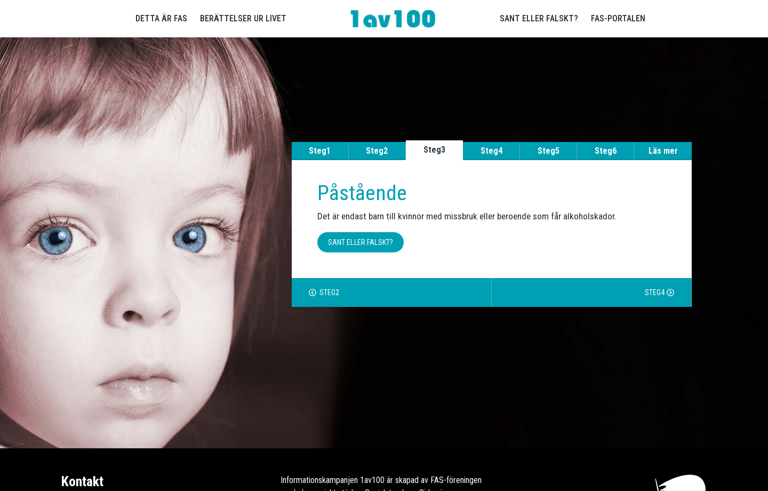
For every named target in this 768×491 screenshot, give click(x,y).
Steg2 (377, 151)
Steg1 (320, 151)
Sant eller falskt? (539, 18)
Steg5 (548, 151)
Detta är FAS (161, 18)
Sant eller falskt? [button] (361, 242)
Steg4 (491, 151)
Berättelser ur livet (243, 18)
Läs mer (663, 151)
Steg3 (434, 150)
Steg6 (606, 151)
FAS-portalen (618, 18)
